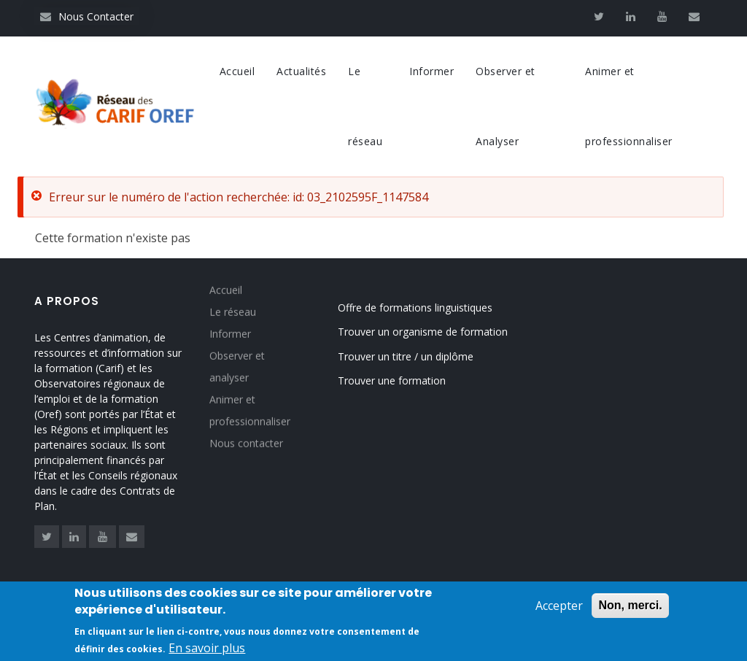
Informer (431, 71)
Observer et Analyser (505, 106)
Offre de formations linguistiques (415, 307)
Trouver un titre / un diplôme (405, 356)
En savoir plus (207, 651)
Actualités (301, 71)
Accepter (559, 609)
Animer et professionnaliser (629, 106)
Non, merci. (630, 609)
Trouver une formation (392, 380)
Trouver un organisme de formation (423, 332)
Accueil (237, 71)
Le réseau (365, 106)
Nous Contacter (86, 16)
